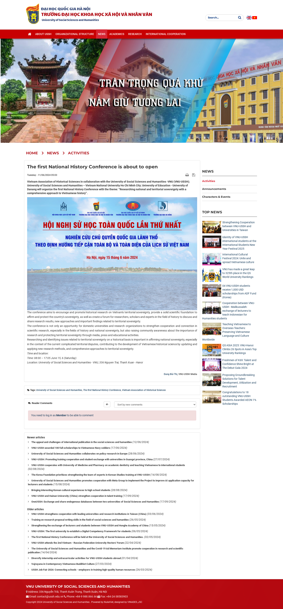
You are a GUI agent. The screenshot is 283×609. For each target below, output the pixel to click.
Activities (208, 181)
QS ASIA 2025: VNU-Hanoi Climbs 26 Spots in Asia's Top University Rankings (239, 349)
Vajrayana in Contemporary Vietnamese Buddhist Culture (63, 563)
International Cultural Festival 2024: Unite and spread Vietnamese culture (238, 258)
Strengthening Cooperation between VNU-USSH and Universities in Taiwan (238, 226)
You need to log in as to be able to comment (62, 415)
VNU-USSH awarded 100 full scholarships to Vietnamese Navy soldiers (70, 447)
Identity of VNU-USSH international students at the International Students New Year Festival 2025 (239, 243)
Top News (212, 212)
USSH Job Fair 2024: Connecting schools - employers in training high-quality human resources (83, 569)
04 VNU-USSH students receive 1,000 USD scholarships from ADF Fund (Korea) (239, 291)
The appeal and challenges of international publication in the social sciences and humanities (81, 442)
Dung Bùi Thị (170, 374)
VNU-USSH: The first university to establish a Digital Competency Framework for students (81, 531)
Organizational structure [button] (74, 34)
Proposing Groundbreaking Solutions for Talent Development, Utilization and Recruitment (239, 380)
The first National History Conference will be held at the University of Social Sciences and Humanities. (87, 537)
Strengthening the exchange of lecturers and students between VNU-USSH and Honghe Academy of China (89, 525)
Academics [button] (116, 34)
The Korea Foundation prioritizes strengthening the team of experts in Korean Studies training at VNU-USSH (90, 474)
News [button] (101, 34)
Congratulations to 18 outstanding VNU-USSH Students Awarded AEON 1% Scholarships (239, 398)
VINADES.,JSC (134, 602)
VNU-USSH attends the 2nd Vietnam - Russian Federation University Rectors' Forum (77, 542)
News (208, 171)
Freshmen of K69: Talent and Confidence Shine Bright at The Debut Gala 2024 (239, 364)
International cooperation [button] (166, 34)
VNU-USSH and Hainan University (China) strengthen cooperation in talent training (76, 495)
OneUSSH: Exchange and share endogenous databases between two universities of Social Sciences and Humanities (95, 501)
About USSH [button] (43, 34)
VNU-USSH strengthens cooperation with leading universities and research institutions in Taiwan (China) (89, 514)
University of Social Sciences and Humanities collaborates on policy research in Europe (79, 453)
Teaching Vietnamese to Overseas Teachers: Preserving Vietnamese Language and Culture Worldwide (226, 332)
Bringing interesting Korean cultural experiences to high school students (70, 490)
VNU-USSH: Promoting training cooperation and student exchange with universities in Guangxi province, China (92, 459)
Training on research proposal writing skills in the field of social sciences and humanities (80, 519)
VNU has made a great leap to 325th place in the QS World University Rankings (238, 273)
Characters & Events (216, 197)
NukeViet (108, 602)
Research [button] (135, 34)
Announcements (214, 189)
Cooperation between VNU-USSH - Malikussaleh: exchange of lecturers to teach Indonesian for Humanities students (228, 311)
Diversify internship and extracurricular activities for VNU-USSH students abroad (76, 558)
